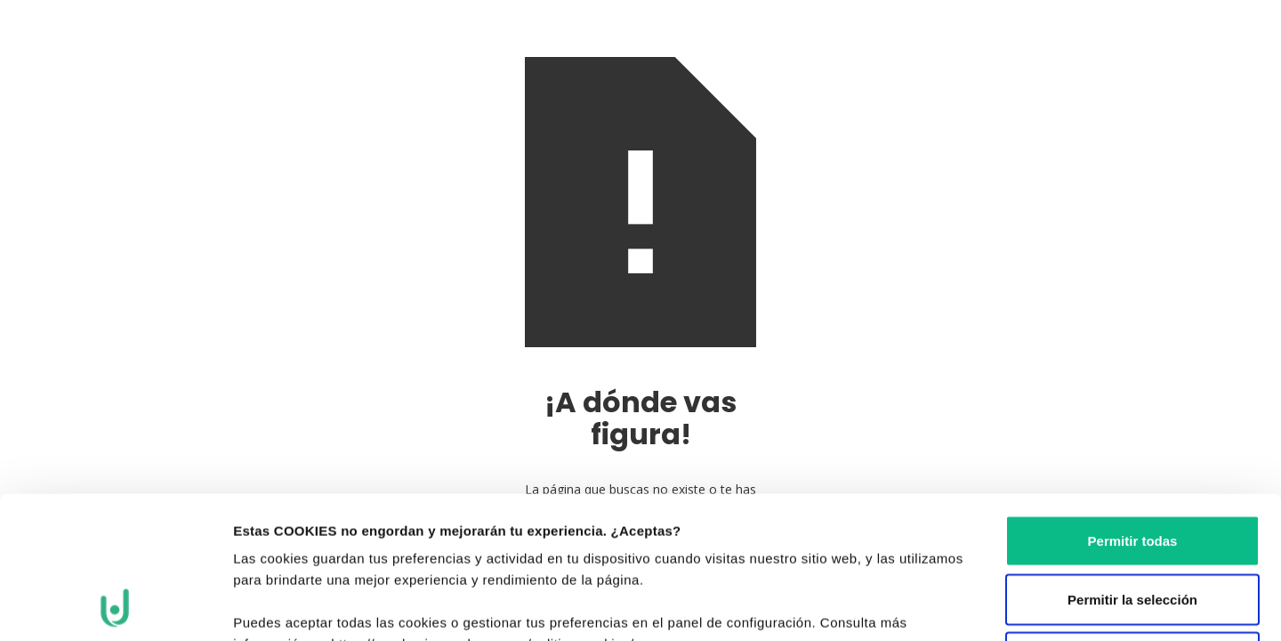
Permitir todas (1133, 407)
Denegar (1132, 523)
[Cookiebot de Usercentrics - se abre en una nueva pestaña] (115, 606)
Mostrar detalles (977, 605)
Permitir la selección (1132, 466)
